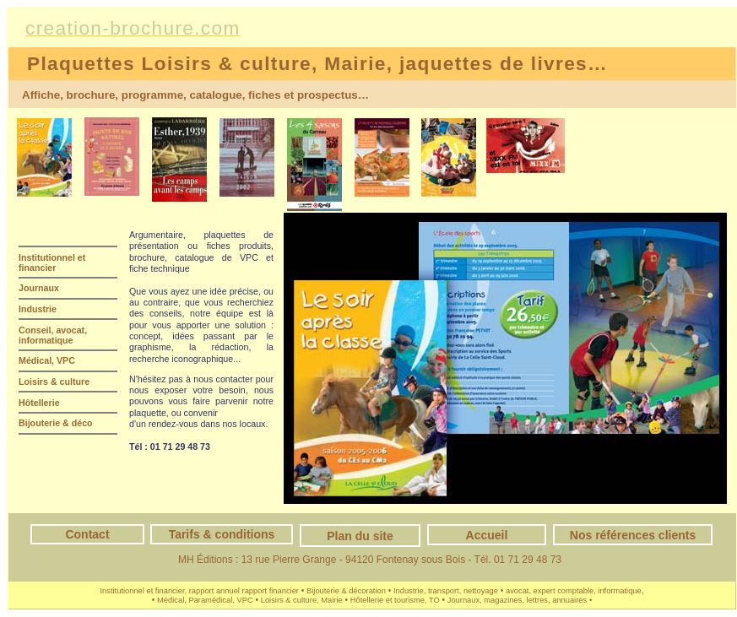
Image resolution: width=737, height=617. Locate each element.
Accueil (487, 535)
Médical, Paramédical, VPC (205, 600)
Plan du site (360, 536)
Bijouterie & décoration (346, 591)
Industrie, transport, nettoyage (445, 591)
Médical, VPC (47, 360)
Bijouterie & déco (56, 423)
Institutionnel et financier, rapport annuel (170, 591)
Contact (87, 534)
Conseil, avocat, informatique (53, 335)
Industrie (38, 309)
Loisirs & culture (54, 381)
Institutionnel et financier (52, 262)
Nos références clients (633, 535)
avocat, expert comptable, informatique (574, 591)
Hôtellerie (39, 403)
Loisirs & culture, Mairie (302, 600)
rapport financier (270, 591)
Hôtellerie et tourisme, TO (395, 600)
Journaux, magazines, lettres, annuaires (517, 600)
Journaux (39, 288)
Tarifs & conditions (222, 534)
